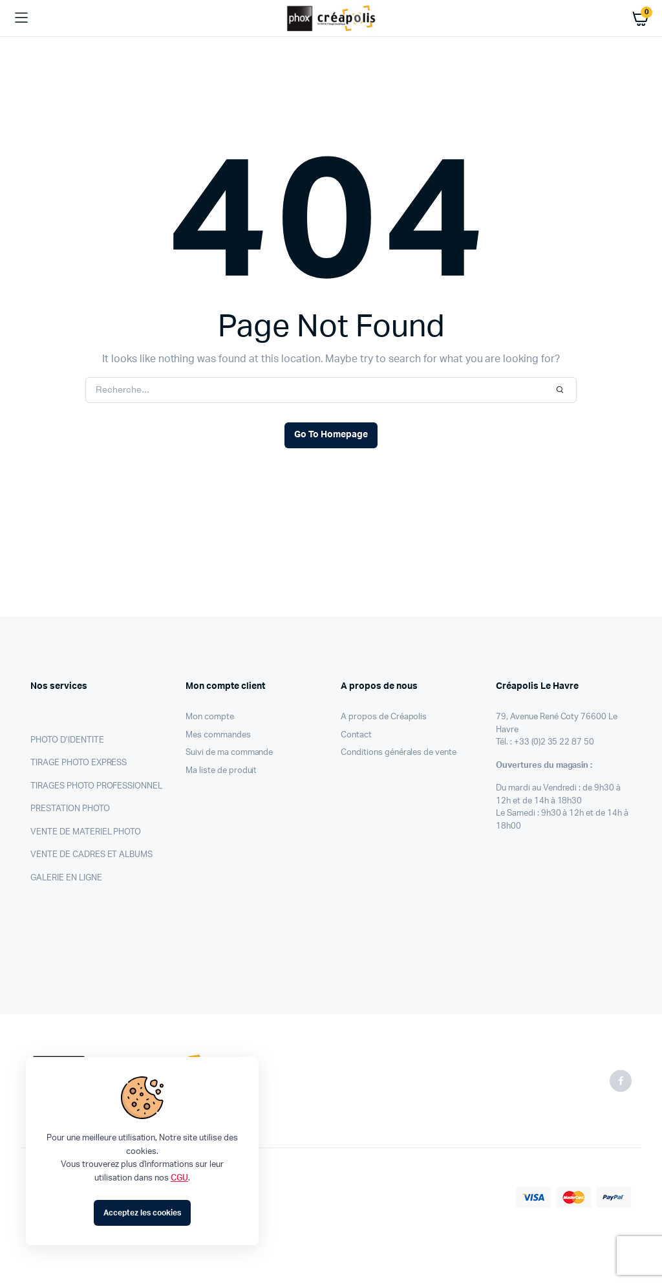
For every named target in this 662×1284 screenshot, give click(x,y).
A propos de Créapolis (384, 717)
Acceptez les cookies (141, 1213)
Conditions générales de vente (398, 752)
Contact (356, 735)
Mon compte (210, 717)
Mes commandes (218, 735)
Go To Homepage (331, 434)
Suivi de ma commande (229, 752)
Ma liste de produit (221, 771)
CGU (179, 1178)
